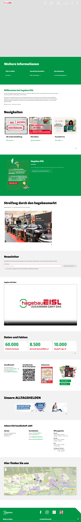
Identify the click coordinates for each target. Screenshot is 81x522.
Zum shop (8, 75)
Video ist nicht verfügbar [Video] (40, 28)
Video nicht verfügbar (40, 304)
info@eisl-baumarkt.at (12, 371)
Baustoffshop (64, 384)
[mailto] (32, 266)
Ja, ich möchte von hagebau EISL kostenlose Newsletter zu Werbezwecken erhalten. (22, 268)
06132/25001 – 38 (14, 369)
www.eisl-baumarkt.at (37, 439)
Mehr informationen (34, 75)
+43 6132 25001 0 (36, 433)
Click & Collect (64, 381)
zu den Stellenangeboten (60, 75)
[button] (40, 480)
